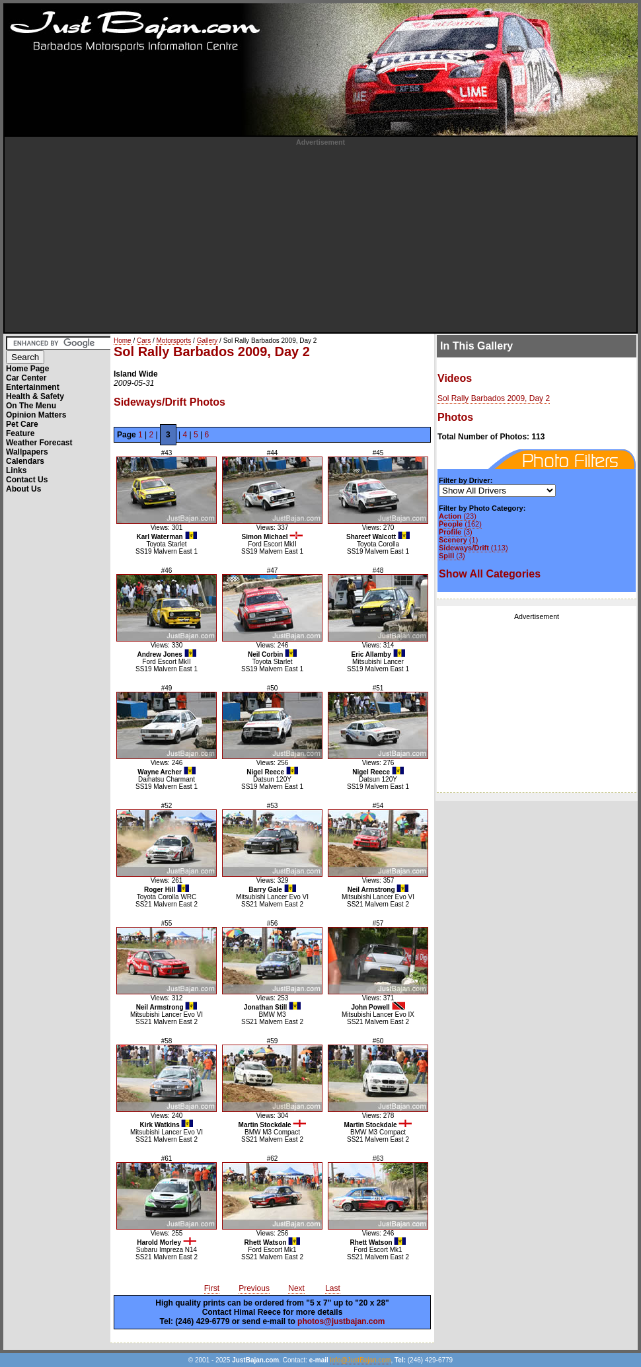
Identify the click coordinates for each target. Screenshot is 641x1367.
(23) (457, 516)
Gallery (207, 340)
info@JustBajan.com (360, 1360)
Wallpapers (27, 452)
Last (332, 1288)
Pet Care (22, 424)
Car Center (26, 378)
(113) (473, 548)
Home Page (27, 368)
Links (16, 470)
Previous (254, 1288)
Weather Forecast (39, 442)
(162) (460, 524)
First (211, 1288)
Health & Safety (35, 396)
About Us (23, 489)
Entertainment (32, 387)
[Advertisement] (320, 238)
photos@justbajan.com (341, 1321)
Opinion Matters (36, 415)
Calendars (25, 461)
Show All (490, 573)
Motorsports (174, 340)
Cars (144, 340)
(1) (458, 540)
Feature (20, 433)
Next (296, 1288)
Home (123, 340)
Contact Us (27, 479)
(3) (455, 532)
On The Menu (31, 405)
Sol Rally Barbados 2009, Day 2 (493, 398)
